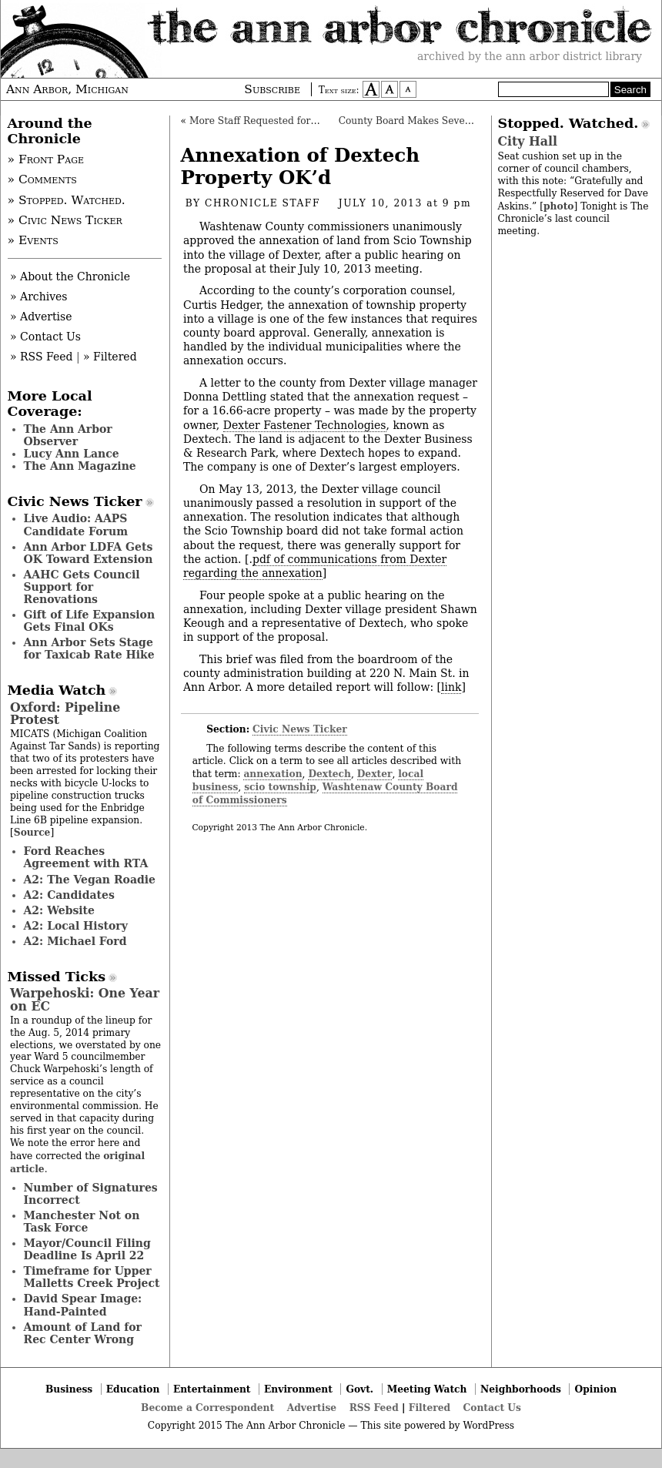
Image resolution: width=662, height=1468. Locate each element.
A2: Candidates (69, 895)
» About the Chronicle (70, 276)
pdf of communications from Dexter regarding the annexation (314, 566)
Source (32, 832)
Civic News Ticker (299, 729)
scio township (280, 787)
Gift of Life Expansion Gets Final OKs (89, 620)
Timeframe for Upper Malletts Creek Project (92, 1277)
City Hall (527, 141)
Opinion (596, 1389)
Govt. (359, 1389)
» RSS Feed (41, 356)
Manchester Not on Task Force (82, 1221)
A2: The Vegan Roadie (89, 879)
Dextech (329, 773)
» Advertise (41, 316)
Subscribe (272, 89)
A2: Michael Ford (75, 941)
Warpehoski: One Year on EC (84, 999)
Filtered (429, 1407)
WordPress (488, 1425)
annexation (272, 773)
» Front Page (46, 159)
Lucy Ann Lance (71, 453)
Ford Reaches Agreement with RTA (86, 857)
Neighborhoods (520, 1389)
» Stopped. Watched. (66, 200)
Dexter (375, 773)
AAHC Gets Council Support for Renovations (82, 586)
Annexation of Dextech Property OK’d (300, 166)
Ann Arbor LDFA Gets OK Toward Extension (88, 553)
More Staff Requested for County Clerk (283, 121)
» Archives (39, 296)
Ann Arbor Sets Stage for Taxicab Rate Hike (89, 648)
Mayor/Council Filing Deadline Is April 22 (87, 1249)
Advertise (311, 1407)
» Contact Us (45, 336)
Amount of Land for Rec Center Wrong (83, 1333)
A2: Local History (76, 926)
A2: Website (59, 910)
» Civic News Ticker (65, 220)
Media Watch (57, 690)
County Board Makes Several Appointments (443, 121)
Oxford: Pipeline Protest (65, 713)
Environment (298, 1389)
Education (133, 1389)
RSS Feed (374, 1407)
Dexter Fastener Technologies (304, 425)
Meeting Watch (427, 1389)
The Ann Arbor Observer (68, 435)
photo (558, 206)
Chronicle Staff (262, 203)
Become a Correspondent (207, 1407)
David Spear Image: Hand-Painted (83, 1304)
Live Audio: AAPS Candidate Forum (76, 524)
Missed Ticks (57, 976)
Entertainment (212, 1389)
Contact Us (492, 1407)
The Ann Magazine (80, 466)
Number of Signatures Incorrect (91, 1193)
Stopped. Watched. (568, 123)
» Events (33, 240)
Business (68, 1389)
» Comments (42, 179)
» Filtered (110, 356)
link (451, 687)
